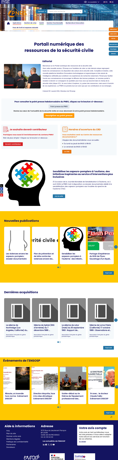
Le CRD (66, 152)
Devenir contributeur (13, 144)
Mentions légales (13, 439)
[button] (58, 267)
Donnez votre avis (13, 436)
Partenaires (11, 444)
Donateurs (10, 447)
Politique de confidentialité (17, 442)
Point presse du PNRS (59, 106)
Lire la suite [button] (59, 196)
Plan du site (11, 433)
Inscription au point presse (59, 115)
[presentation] (116, 247)
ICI (59, 83)
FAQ (8, 431)
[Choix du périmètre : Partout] (41, 11)
